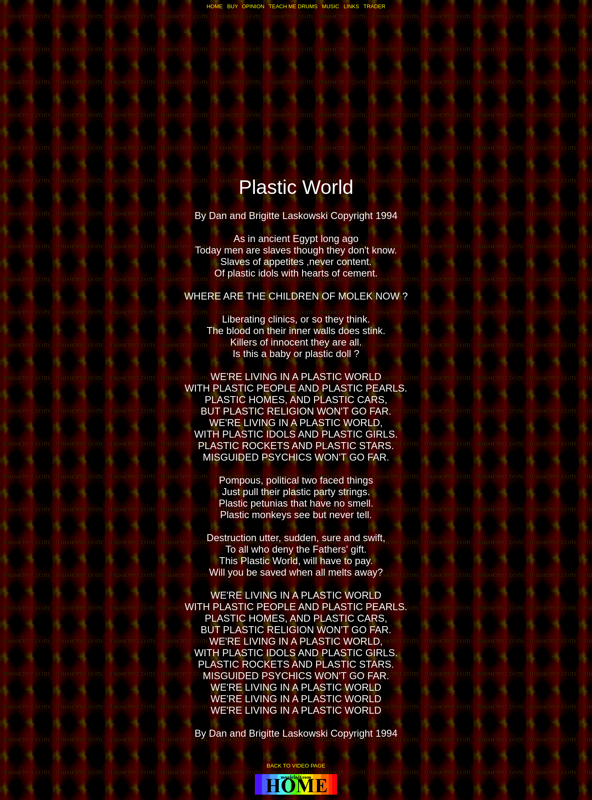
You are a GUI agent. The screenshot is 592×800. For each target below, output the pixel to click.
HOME (215, 6)
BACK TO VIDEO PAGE (296, 766)
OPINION (253, 6)
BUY (232, 6)
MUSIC (330, 6)
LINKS (351, 6)
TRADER (374, 6)
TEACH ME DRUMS (293, 6)
